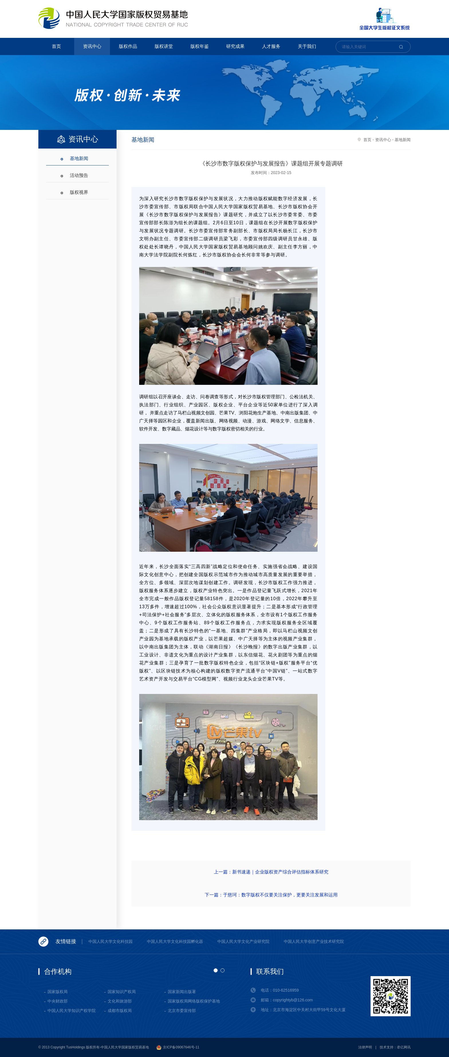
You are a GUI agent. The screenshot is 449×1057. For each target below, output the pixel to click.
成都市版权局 (120, 1010)
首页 (56, 46)
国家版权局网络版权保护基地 (194, 1001)
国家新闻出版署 (182, 991)
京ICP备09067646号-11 (178, 1047)
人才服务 (271, 46)
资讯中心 (92, 46)
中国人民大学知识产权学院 (72, 1010)
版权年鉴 (199, 46)
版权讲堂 (164, 46)
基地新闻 (79, 158)
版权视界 (79, 192)
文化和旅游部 (120, 1001)
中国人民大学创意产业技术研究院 (314, 941)
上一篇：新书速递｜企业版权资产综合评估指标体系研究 (271, 871)
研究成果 (235, 46)
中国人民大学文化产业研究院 (243, 941)
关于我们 (307, 46)
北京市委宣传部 (182, 1010)
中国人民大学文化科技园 (110, 941)
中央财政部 (58, 1001)
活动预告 (79, 175)
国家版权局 (58, 991)
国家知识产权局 (122, 991)
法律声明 (365, 1047)
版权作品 (128, 46)
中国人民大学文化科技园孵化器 (175, 941)
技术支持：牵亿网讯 (395, 1047)
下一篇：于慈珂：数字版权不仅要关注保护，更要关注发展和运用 (271, 894)
